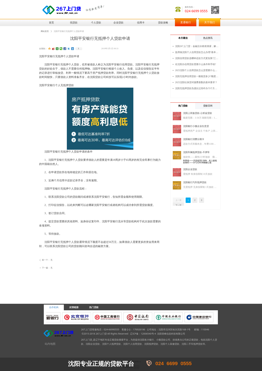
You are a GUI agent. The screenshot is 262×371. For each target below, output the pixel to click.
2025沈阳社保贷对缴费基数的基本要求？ (196, 82)
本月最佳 (183, 38)
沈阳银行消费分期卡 (193, 139)
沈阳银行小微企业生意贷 (196, 126)
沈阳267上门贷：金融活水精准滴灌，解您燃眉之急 (197, 46)
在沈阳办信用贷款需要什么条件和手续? (195, 64)
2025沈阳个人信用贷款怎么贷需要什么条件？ (197, 70)
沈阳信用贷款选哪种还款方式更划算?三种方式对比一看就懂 (197, 58)
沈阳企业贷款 (190, 169)
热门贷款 (183, 106)
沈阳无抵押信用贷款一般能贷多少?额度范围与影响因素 (197, 76)
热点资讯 (208, 38)
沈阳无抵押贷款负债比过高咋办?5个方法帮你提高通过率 (197, 88)
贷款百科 (208, 106)
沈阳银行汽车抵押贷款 (195, 182)
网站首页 (45, 31)
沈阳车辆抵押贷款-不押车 (196, 152)
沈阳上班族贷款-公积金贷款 (197, 113)
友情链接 (74, 307)
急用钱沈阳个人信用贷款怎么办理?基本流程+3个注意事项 (197, 52)
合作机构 (53, 307)
